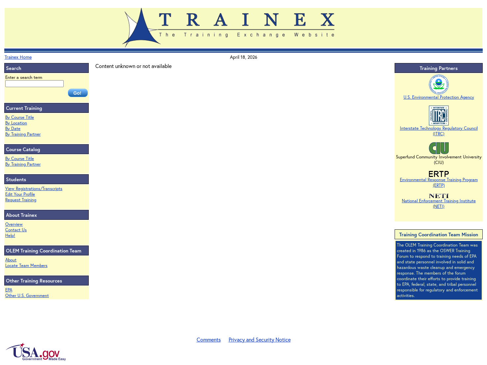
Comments (209, 339)
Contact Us (16, 230)
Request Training (20, 200)
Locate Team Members (26, 265)
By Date (12, 128)
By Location (16, 123)
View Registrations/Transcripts (33, 188)
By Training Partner (23, 134)
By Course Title (19, 117)
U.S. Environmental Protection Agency (439, 95)
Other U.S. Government (27, 295)
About (10, 260)
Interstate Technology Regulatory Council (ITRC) (439, 129)
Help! (10, 235)
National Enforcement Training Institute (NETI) (439, 201)
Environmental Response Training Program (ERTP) (439, 180)
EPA (8, 290)
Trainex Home (18, 57)
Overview (14, 224)
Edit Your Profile (20, 194)
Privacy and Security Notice (260, 339)
